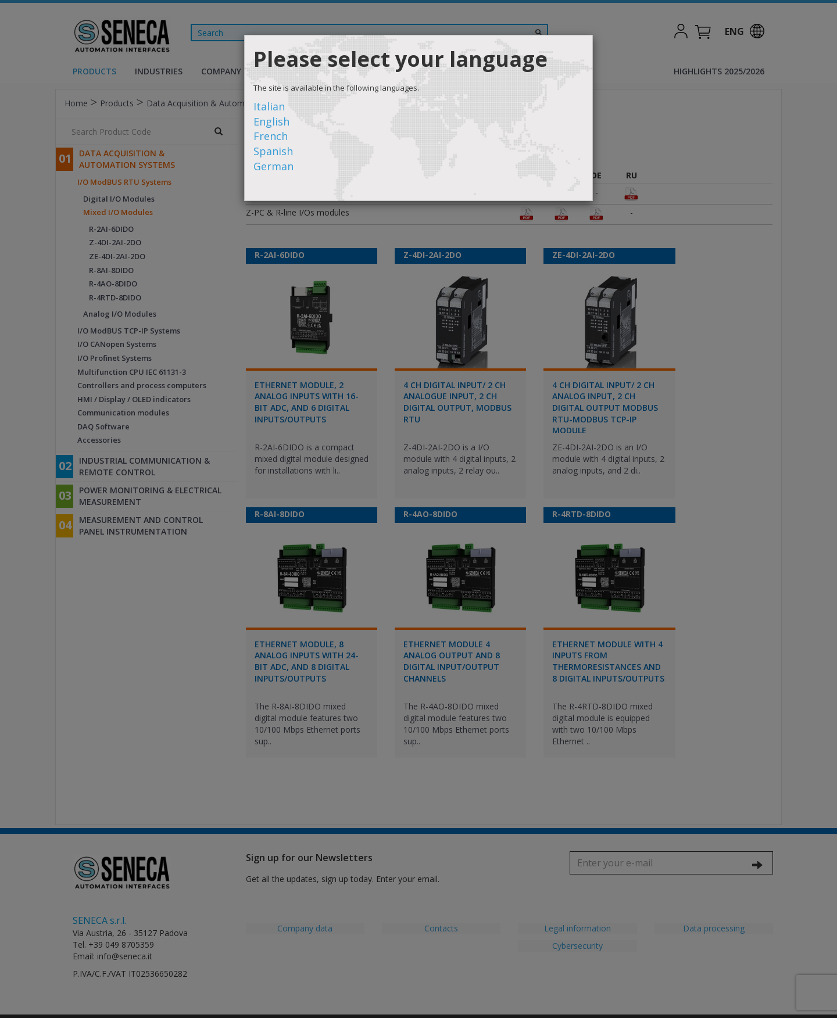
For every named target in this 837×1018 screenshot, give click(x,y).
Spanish (273, 151)
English (271, 121)
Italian (269, 106)
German (273, 166)
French (270, 136)
